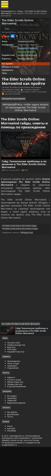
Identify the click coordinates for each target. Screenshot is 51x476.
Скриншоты (8, 78)
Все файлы (13, 440)
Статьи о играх (15, 407)
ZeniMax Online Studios (28, 61)
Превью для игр (15, 412)
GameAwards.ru (8, 12)
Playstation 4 (24, 54)
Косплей (12, 456)
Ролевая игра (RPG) (27, 46)
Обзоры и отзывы (11, 74)
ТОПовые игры (28, 258)
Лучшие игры (14, 370)
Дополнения (14, 442)
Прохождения (14, 388)
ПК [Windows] (24, 50)
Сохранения (14, 395)
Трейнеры (13, 393)
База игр (12, 374)
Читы (5, 81)
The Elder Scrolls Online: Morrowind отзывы (21, 253)
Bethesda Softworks (27, 65)
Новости (12, 405)
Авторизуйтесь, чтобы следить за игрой (21, 37)
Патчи (11, 444)
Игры (20, 12)
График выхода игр (17, 372)
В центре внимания (17, 414)
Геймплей (12, 428)
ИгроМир (12, 459)
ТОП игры (12, 377)
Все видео (13, 423)
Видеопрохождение (17, 430)
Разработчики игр (16, 379)
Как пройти (8, 70)
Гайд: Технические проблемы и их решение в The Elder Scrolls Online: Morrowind (25, 184)
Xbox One (23, 58)
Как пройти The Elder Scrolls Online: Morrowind (21, 350)
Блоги (11, 454)
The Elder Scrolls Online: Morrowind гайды (21, 250)
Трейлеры (13, 426)
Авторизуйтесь (16, 118)
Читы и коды (14, 391)
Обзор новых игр (16, 409)
